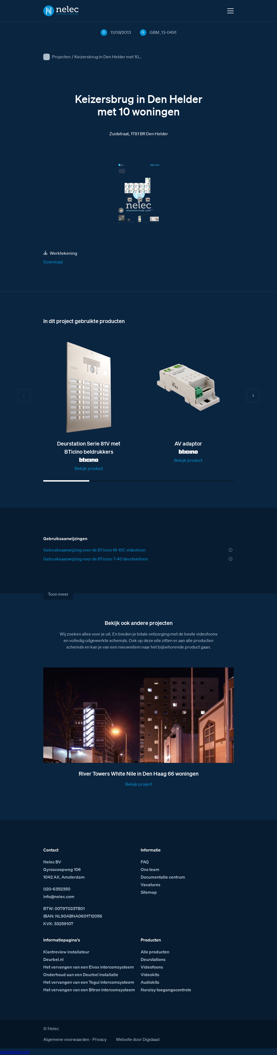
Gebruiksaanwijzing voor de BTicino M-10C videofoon (94, 550)
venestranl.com (15, 1051)
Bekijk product (89, 468)
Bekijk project (138, 784)
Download (52, 261)
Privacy (100, 1039)
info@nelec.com (58, 896)
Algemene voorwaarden (66, 1039)
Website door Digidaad (137, 1039)
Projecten (61, 56)
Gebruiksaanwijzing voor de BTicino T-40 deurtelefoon (95, 559)
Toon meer (58, 594)
